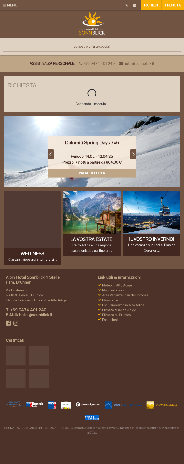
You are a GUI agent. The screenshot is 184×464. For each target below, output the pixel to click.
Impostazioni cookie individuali (138, 428)
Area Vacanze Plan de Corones (125, 295)
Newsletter (110, 300)
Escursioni (110, 319)
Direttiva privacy (107, 428)
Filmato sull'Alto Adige (119, 310)
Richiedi (151, 5)
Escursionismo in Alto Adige (123, 305)
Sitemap (79, 428)
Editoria (91, 428)
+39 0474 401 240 (97, 63)
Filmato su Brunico (116, 315)
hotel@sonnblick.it (136, 63)
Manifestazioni (113, 290)
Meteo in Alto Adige (117, 285)
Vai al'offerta (92, 173)
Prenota (173, 5)
